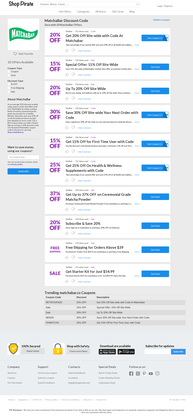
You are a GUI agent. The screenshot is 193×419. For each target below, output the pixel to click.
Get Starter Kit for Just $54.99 (90, 271)
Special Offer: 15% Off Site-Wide (92, 64)
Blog (132, 11)
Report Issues (33, 351)
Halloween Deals (107, 382)
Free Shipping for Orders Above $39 (94, 247)
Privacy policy (51, 399)
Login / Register (165, 5)
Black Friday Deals (108, 372)
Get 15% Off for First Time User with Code (100, 141)
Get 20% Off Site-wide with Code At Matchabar (94, 38)
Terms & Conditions (70, 399)
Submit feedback (46, 382)
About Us (88, 399)
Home (11, 399)
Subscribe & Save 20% (83, 223)
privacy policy (16, 164)
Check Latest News (78, 351)
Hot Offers (65, 11)
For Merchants (15, 382)
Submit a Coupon (161, 20)
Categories (83, 11)
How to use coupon (47, 372)
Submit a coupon (46, 377)
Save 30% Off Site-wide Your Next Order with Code (102, 115)
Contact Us (101, 399)
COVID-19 (36, 399)
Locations (73, 377)
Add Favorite (23, 53)
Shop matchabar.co (16, 132)
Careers (11, 377)
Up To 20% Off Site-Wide (86, 88)
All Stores (100, 11)
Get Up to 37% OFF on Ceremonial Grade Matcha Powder (98, 196)
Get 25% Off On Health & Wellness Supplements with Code (94, 168)
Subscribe (178, 351)
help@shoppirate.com (79, 382)
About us (12, 372)
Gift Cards (118, 11)
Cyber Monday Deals (109, 377)
